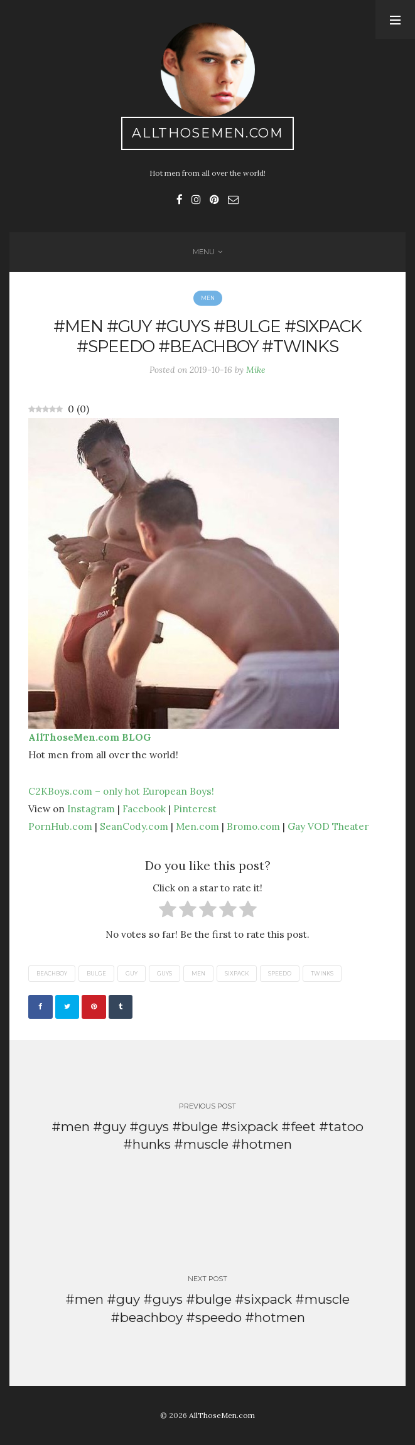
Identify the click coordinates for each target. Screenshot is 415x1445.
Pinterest (195, 808)
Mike (256, 369)
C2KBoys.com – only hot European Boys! (121, 791)
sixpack (237, 973)
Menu (204, 251)
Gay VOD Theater (328, 826)
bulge (96, 973)
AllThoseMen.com (207, 133)
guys (164, 973)
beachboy (51, 973)
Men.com (197, 826)
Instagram (91, 808)
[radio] (167, 911)
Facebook (144, 808)
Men (208, 298)
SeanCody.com (134, 826)
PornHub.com (60, 826)
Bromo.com (253, 826)
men (198, 973)
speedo (279, 973)
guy (131, 973)
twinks (322, 973)
